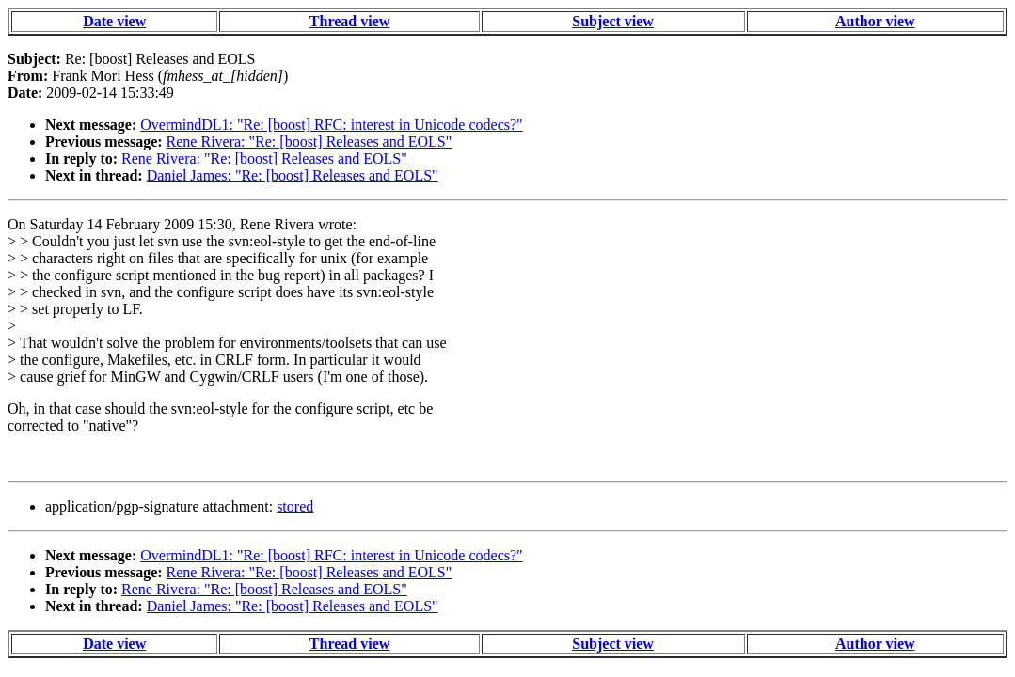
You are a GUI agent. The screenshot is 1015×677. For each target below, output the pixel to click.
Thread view (349, 21)
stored (295, 506)
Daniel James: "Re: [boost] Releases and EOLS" (292, 175)
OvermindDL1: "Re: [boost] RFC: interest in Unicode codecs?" (331, 125)
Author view (875, 21)
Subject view (613, 21)
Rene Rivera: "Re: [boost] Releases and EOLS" (309, 142)
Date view (114, 21)
